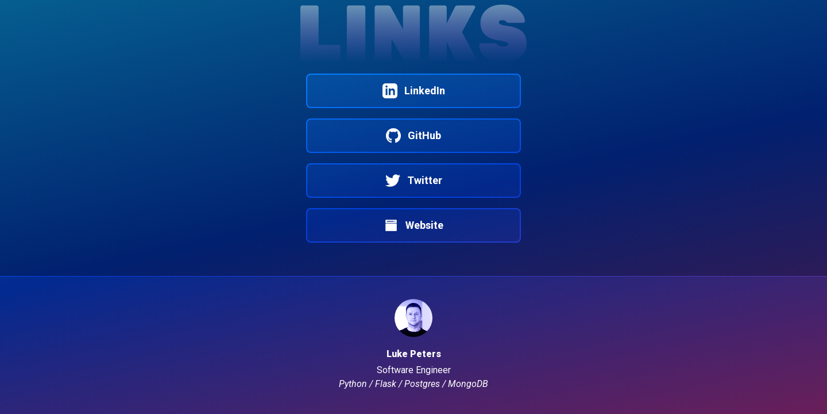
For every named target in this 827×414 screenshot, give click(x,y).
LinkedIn (413, 91)
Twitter (413, 180)
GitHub (413, 135)
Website (413, 225)
